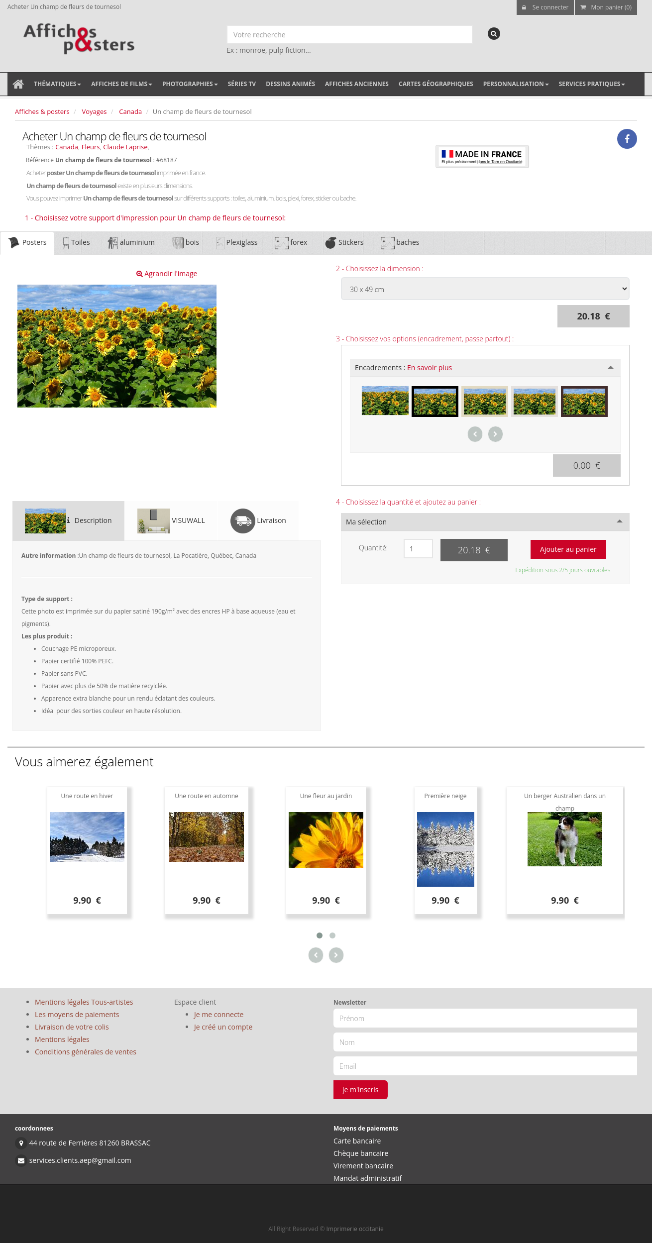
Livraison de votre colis (72, 1027)
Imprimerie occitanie (355, 1229)
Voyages (94, 111)
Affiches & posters (42, 111)
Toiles (76, 243)
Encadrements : (403, 367)
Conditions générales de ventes (85, 1051)
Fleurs (91, 146)
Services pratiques (592, 84)
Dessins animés (290, 84)
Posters (27, 243)
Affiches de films (121, 84)
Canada (130, 111)
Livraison (258, 521)
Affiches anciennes (357, 84)
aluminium (131, 243)
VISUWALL (171, 521)
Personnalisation (516, 84)
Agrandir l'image (167, 273)
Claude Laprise (125, 146)
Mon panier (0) (606, 7)
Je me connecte (218, 1014)
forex (291, 243)
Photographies (190, 84)
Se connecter (545, 7)
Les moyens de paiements (77, 1014)
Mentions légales (62, 1039)
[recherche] (494, 33)
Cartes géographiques (436, 84)
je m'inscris (360, 1089)
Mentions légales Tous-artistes (84, 1002)
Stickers (343, 243)
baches (400, 243)
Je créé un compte (223, 1027)
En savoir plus (429, 367)
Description (68, 521)
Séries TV (242, 84)
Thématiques (57, 84)
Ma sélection (366, 521)
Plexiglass (236, 243)
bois (185, 243)
